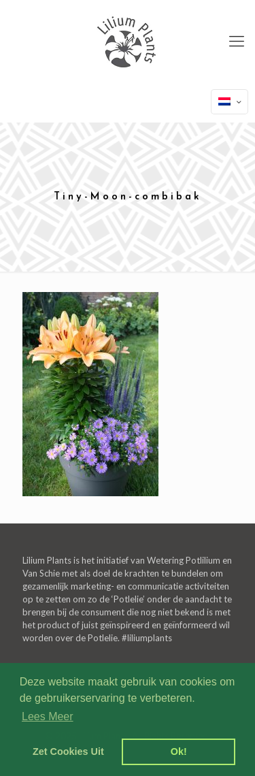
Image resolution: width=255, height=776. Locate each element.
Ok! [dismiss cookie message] (179, 751)
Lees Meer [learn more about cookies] (47, 716)
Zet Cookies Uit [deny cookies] (68, 751)
